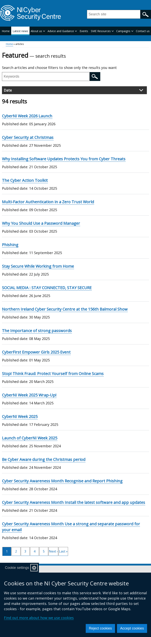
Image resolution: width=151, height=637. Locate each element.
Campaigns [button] (124, 31)
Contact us (143, 31)
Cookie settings (17, 568)
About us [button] (38, 31)
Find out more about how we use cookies (39, 617)
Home (6, 31)
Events (84, 31)
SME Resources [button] (102, 31)
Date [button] (73, 90)
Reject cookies (100, 628)
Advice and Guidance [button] (62, 31)
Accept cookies (132, 628)
